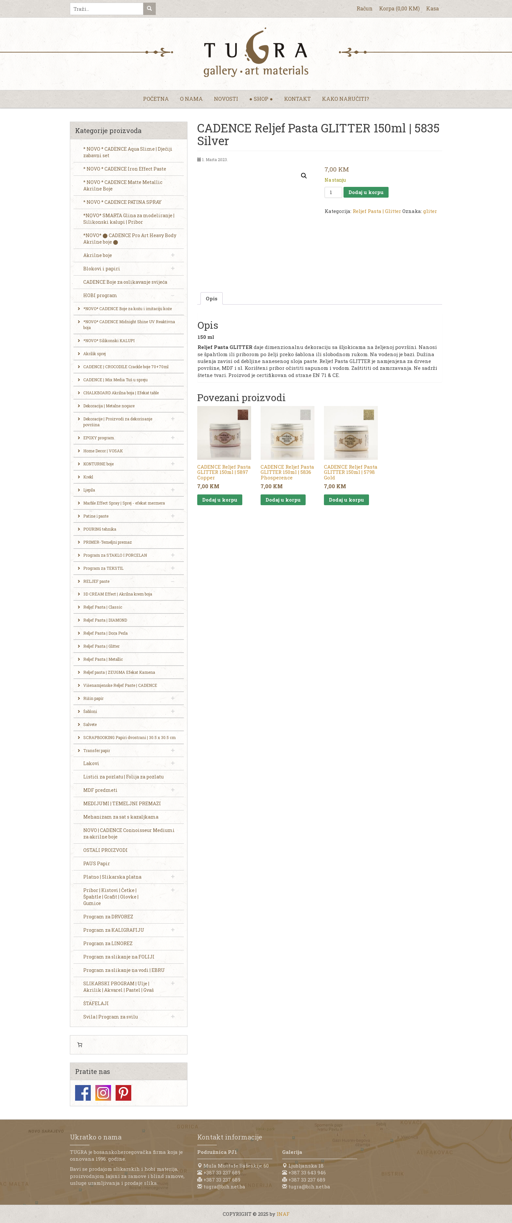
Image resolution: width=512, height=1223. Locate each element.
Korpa (399, 8)
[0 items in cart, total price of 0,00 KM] (79, 1045)
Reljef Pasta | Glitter (377, 211)
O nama (191, 98)
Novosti (226, 98)
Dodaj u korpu (366, 192)
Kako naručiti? (345, 98)
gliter (430, 211)
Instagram (103, 1093)
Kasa (432, 8)
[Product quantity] (333, 192)
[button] (304, 176)
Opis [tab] (211, 298)
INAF (283, 1214)
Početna (156, 98)
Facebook (83, 1093)
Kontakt (297, 98)
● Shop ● (261, 98)
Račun (365, 8)
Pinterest (123, 1093)
